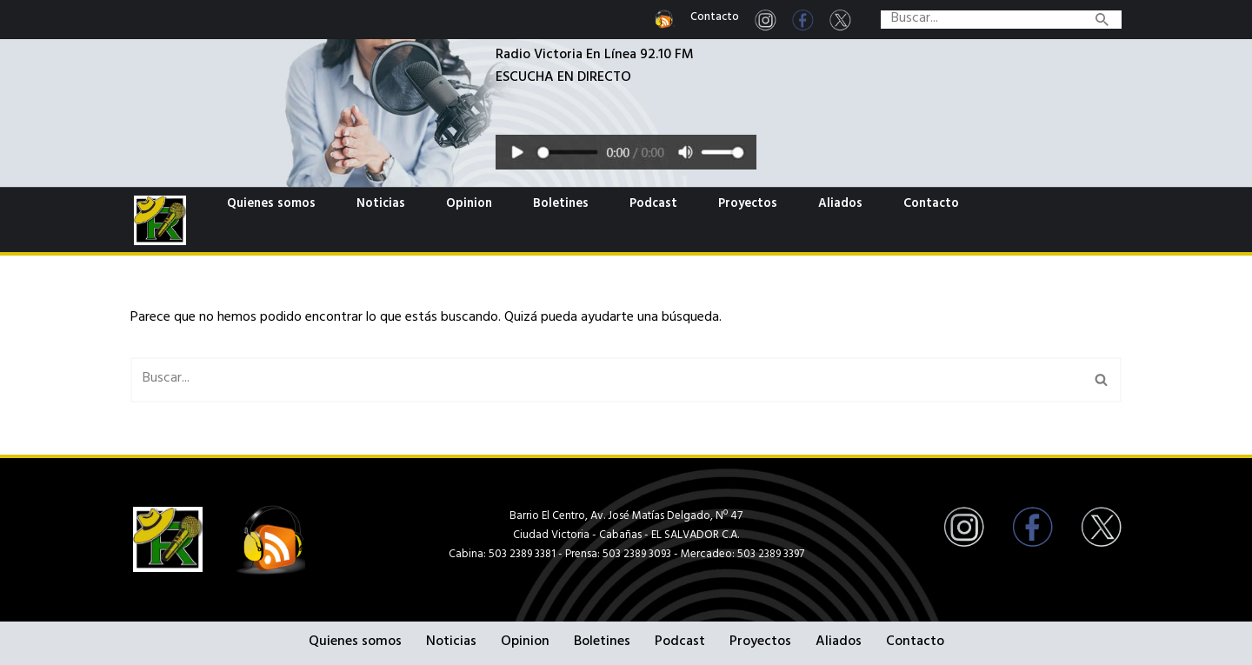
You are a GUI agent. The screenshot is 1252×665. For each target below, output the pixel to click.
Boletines (561, 205)
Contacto (714, 18)
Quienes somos (271, 205)
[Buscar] (981, 19)
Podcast (653, 205)
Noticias (380, 205)
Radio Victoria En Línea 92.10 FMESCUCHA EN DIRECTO (595, 67)
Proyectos (747, 205)
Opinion (469, 205)
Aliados (840, 205)
